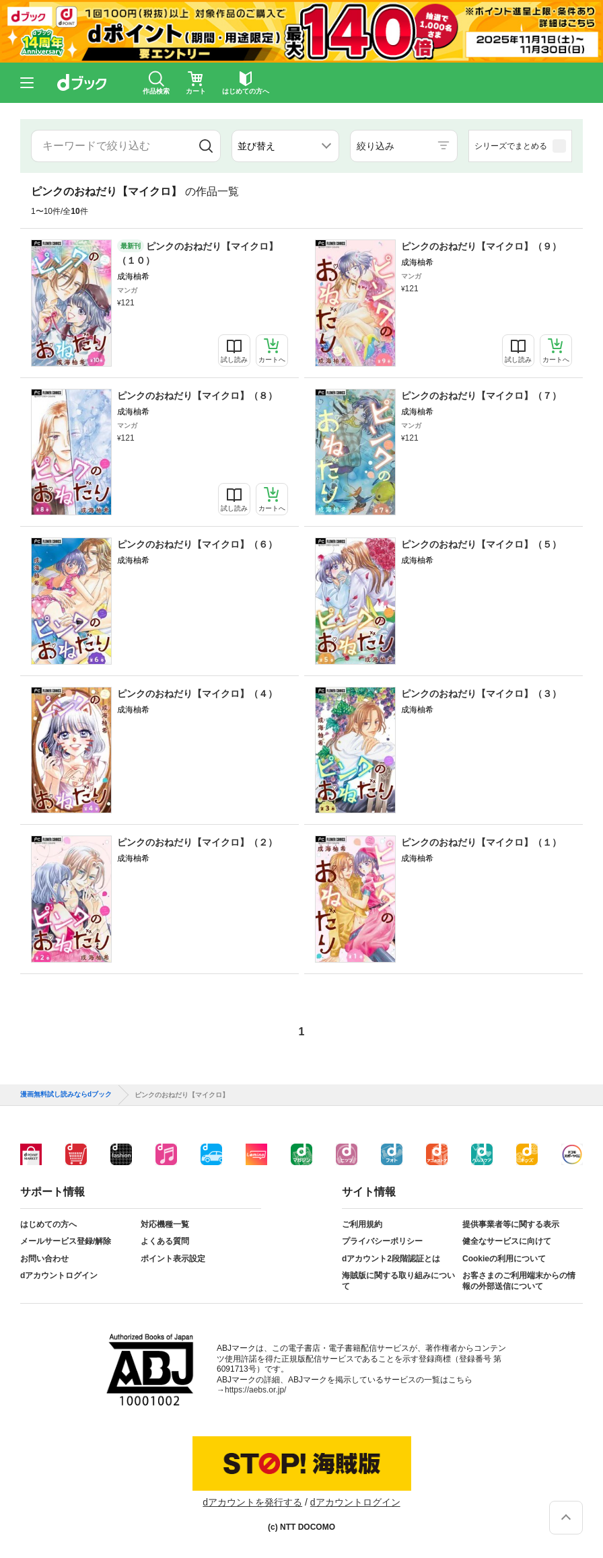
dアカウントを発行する (252, 1502)
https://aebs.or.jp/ (255, 1390)
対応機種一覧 (165, 1224)
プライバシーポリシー (382, 1241)
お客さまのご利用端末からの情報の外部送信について (518, 1281)
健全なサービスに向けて (506, 1241)
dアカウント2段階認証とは (391, 1258)
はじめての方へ (48, 1224)
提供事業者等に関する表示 (510, 1224)
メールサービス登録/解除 (65, 1241)
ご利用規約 (362, 1224)
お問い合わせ (44, 1258)
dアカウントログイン (59, 1275)
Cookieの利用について (504, 1258)
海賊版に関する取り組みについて (398, 1281)
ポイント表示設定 (173, 1258)
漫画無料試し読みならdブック (66, 1094)
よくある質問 (165, 1241)
